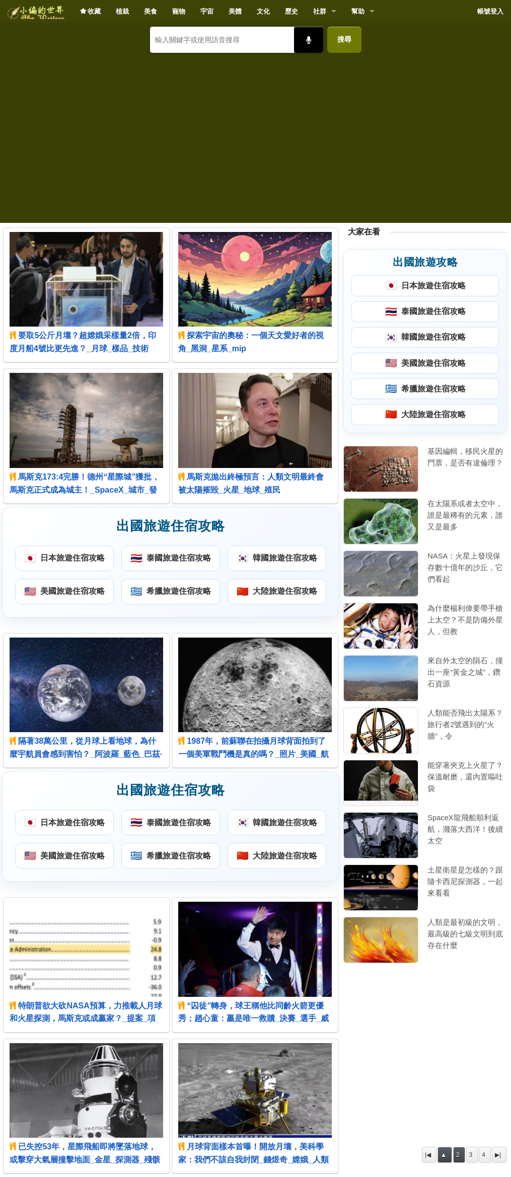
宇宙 (206, 11)
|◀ (428, 1154)
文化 (263, 11)
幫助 (357, 11)
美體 (235, 11)
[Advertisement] (255, 133)
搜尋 (344, 39)
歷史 (291, 11)
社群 (319, 11)
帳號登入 (490, 11)
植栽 (122, 11)
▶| (498, 1154)
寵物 (178, 11)
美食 (150, 11)
